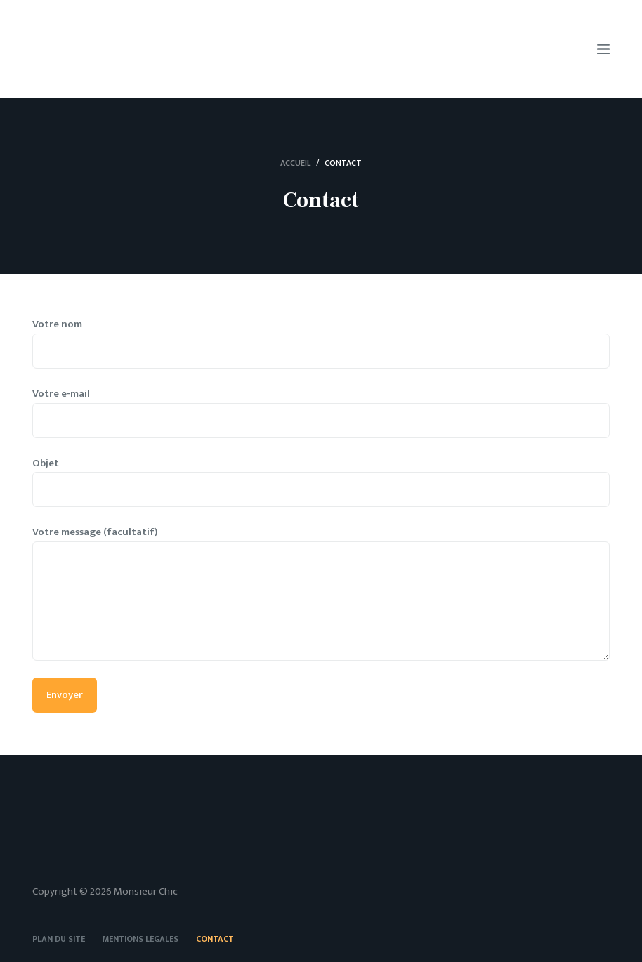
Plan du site (58, 939)
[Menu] (603, 49)
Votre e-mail (321, 407)
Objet (321, 477)
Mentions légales (140, 939)
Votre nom (321, 338)
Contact (215, 939)
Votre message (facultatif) (321, 592)
